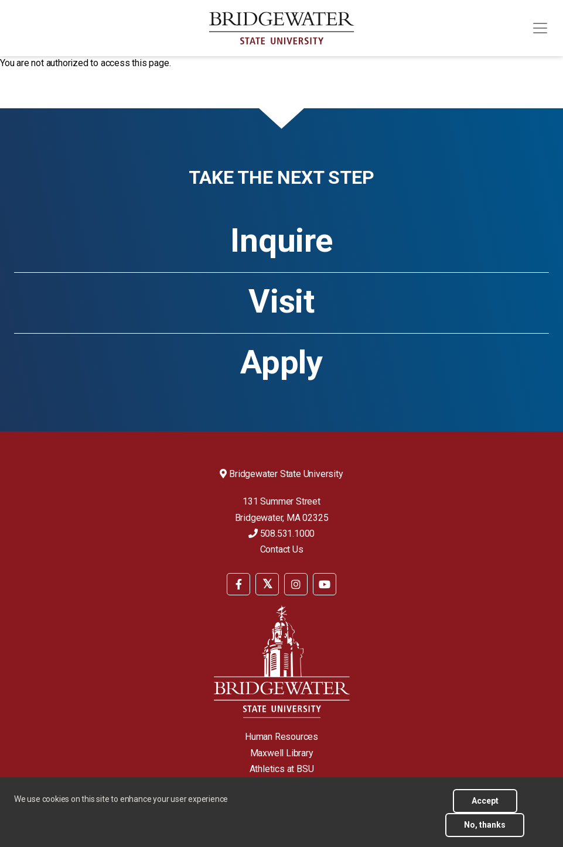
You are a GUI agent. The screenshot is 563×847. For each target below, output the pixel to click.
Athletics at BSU (282, 768)
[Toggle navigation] (540, 28)
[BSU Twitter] (267, 584)
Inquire (281, 240)
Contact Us (281, 549)
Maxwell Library (281, 753)
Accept (485, 806)
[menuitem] (238, 583)
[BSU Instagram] (296, 584)
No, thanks (485, 830)
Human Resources (281, 736)
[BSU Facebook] (238, 584)
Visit (281, 301)
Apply (281, 362)
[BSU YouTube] (324, 584)
